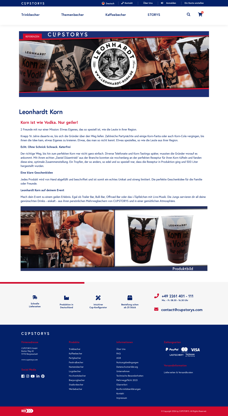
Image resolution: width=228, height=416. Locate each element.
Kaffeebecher (75, 353)
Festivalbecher (76, 362)
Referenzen (32, 36)
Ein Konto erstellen (194, 3)
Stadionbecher (76, 384)
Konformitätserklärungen (128, 389)
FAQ (118, 353)
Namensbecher (76, 366)
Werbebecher (75, 389)
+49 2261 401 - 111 (177, 296)
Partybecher (75, 358)
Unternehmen (123, 371)
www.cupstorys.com (29, 359)
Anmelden (171, 3)
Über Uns (148, 3)
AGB (118, 358)
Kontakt (129, 3)
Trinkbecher (74, 349)
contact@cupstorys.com (182, 309)
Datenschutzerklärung (127, 366)
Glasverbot (121, 384)
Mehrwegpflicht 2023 (127, 380)
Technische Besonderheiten (129, 375)
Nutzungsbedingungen (127, 362)
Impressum (121, 397)
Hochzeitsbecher (77, 375)
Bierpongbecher (77, 380)
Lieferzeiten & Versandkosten (178, 372)
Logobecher (75, 371)
